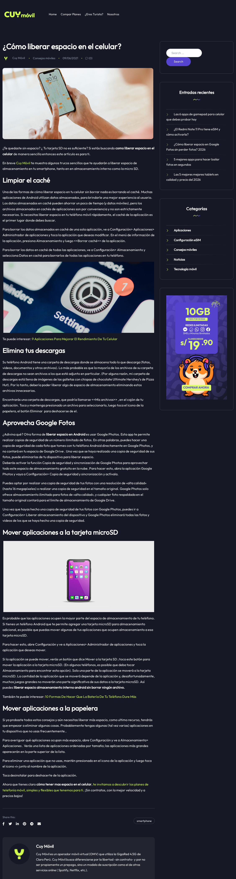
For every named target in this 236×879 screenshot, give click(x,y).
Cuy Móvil (18, 58)
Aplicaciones (182, 230)
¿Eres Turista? (94, 14)
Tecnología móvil (185, 269)
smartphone (144, 821)
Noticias (179, 259)
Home (53, 14)
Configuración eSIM (187, 240)
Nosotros (113, 14)
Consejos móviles (44, 58)
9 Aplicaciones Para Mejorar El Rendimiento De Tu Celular (74, 339)
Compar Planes (71, 14)
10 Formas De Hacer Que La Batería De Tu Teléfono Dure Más (90, 696)
